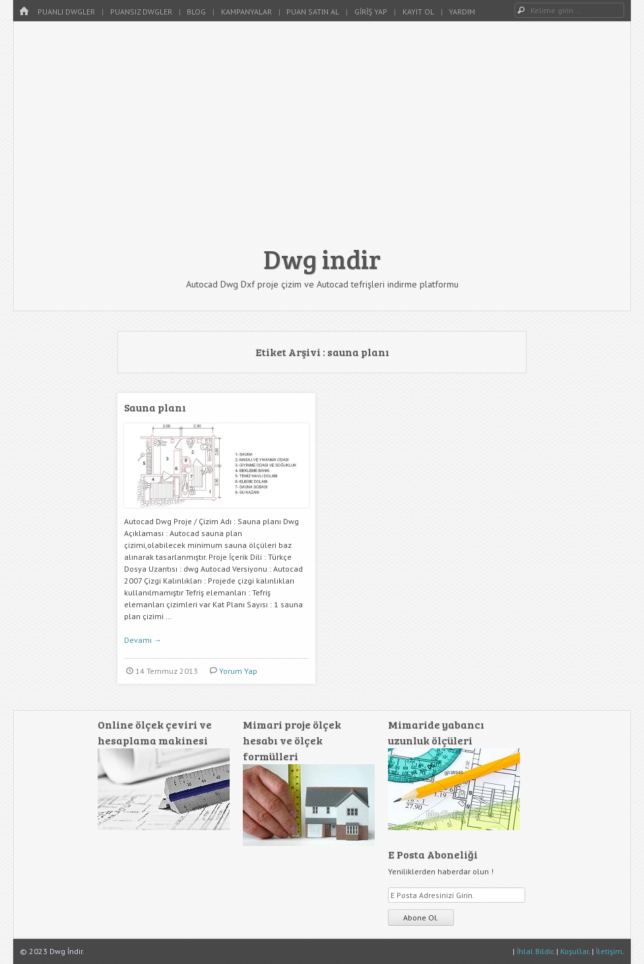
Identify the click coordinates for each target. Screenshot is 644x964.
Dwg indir (322, 258)
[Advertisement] (322, 139)
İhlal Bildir (535, 951)
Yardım (462, 11)
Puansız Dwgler (141, 11)
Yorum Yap (238, 671)
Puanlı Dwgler (66, 11)
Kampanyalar (246, 11)
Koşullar (574, 951)
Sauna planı (155, 407)
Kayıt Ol (418, 11)
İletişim (609, 951)
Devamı (143, 640)
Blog (196, 11)
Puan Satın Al (312, 11)
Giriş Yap (370, 11)
